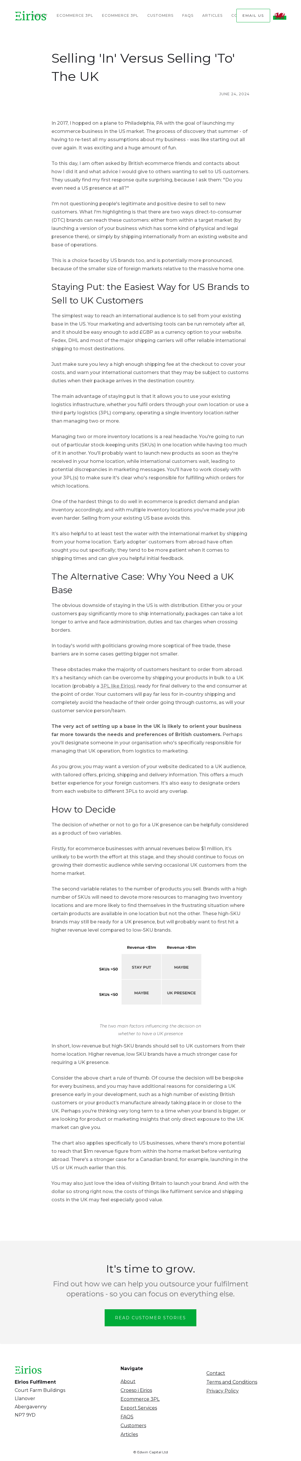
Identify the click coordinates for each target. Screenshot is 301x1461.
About (128, 1381)
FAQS (127, 1417)
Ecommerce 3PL (75, 15)
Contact (215, 1373)
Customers (160, 15)
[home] (30, 15)
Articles (212, 15)
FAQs (187, 15)
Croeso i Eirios (136, 1390)
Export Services (139, 1408)
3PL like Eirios (117, 686)
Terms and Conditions (231, 1382)
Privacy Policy (222, 1391)
